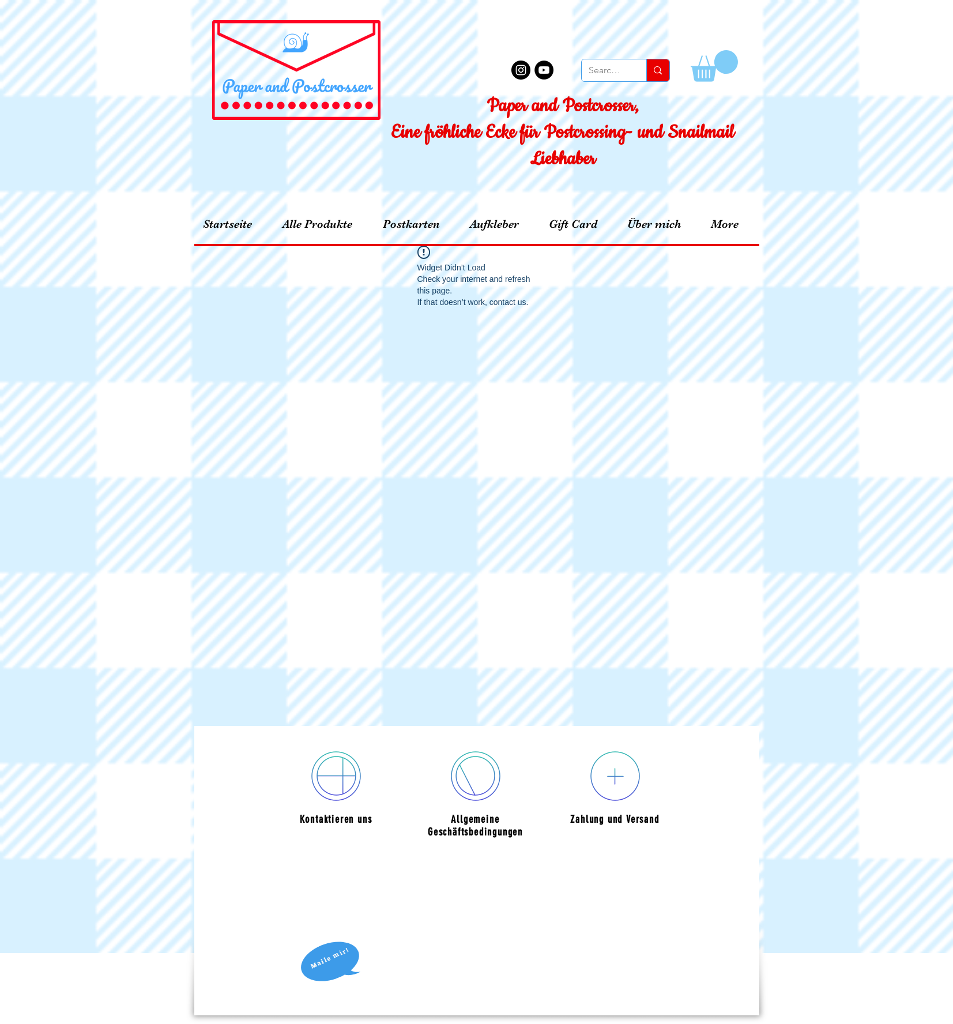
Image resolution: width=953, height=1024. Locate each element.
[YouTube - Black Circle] (543, 70)
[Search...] (606, 70)
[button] (714, 66)
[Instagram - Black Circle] (520, 70)
